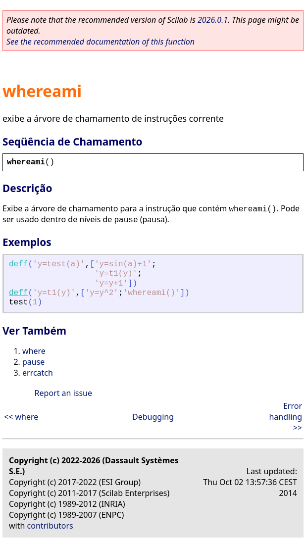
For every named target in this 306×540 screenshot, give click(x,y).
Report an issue (63, 393)
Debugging (153, 416)
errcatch (37, 372)
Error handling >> (285, 416)
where (34, 350)
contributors (50, 525)
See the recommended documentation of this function (100, 41)
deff (18, 264)
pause (33, 361)
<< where (21, 416)
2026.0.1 (213, 19)
